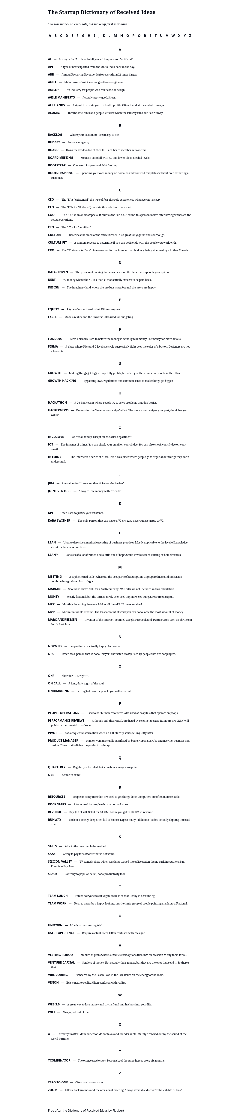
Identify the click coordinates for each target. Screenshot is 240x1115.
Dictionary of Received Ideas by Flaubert (96, 1110)
